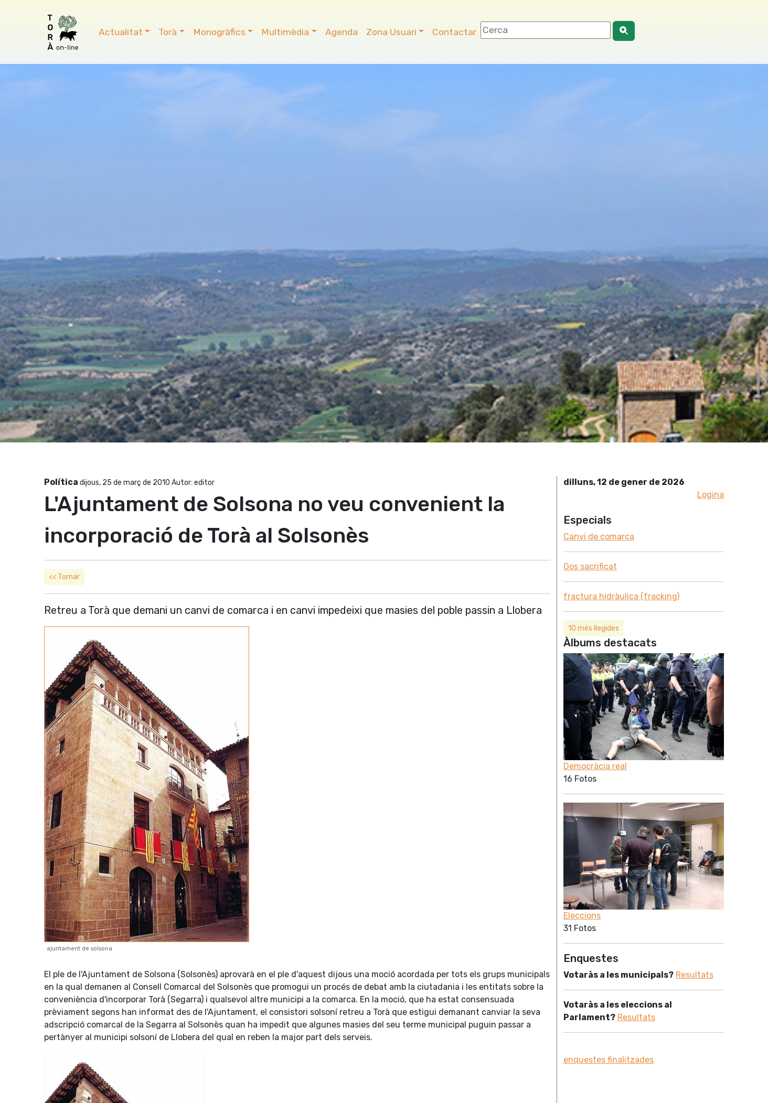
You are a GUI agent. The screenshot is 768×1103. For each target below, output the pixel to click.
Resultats (694, 975)
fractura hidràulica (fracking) (621, 596)
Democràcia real (595, 766)
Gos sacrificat (590, 566)
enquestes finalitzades (608, 1060)
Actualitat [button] (121, 32)
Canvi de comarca (598, 537)
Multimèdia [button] (285, 32)
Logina (710, 495)
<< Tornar (64, 576)
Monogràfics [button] (219, 32)
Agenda (341, 32)
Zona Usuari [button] (391, 32)
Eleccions (582, 916)
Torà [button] (167, 32)
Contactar (454, 32)
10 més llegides (593, 628)
